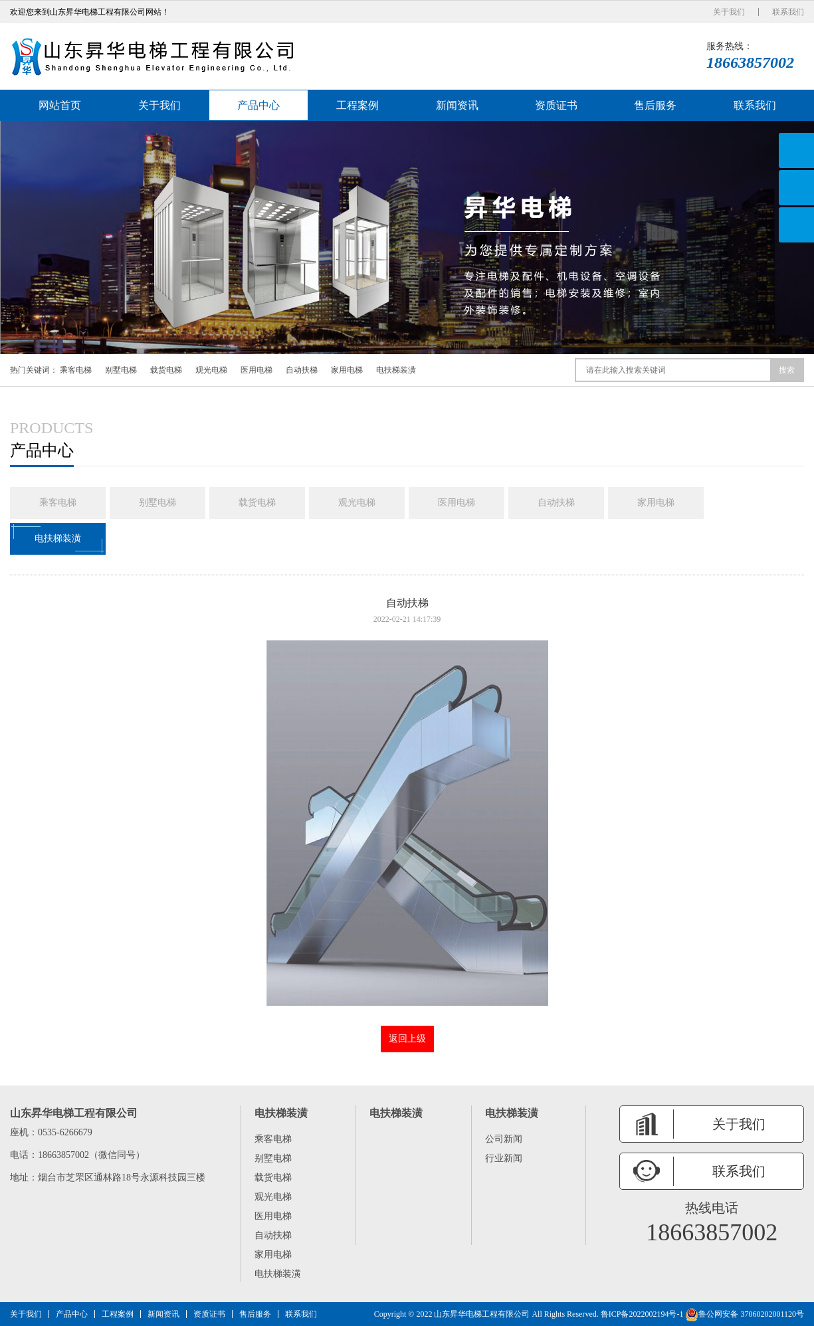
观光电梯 (211, 370)
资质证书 (556, 105)
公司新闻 (503, 1139)
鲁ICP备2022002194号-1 (642, 1314)
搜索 (787, 370)
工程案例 (357, 105)
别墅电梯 (121, 370)
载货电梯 (166, 370)
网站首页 (60, 105)
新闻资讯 (457, 105)
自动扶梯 (302, 370)
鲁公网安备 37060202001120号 (744, 1314)
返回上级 (407, 1039)
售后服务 (655, 105)
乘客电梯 (76, 370)
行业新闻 (503, 1158)
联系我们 (788, 12)
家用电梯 (347, 370)
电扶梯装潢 (396, 370)
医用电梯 (256, 370)
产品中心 (258, 105)
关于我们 (729, 12)
